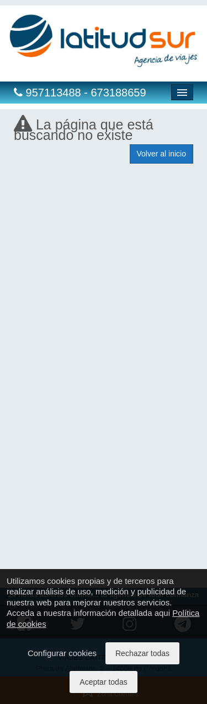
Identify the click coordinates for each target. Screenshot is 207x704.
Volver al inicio (162, 153)
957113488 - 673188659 (80, 92)
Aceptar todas (103, 682)
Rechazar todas (142, 653)
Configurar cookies (62, 653)
